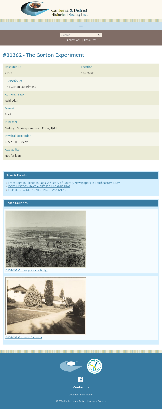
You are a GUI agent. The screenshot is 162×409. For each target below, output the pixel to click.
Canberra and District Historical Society (85, 401)
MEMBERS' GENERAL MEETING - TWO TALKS (37, 190)
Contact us (81, 387)
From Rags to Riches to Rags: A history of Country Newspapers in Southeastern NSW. (64, 183)
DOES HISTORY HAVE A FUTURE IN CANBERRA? (39, 186)
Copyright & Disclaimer (81, 395)
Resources (90, 40)
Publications (73, 40)
